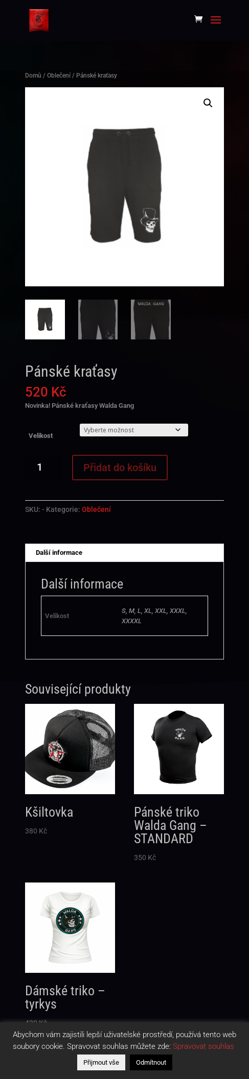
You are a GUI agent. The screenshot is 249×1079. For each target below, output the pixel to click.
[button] (208, 103)
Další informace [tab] (59, 552)
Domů (33, 75)
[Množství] (43, 467)
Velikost (41, 435)
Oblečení (59, 75)
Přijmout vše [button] (101, 1062)
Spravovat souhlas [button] (203, 1046)
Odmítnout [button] (151, 1062)
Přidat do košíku (119, 467)
